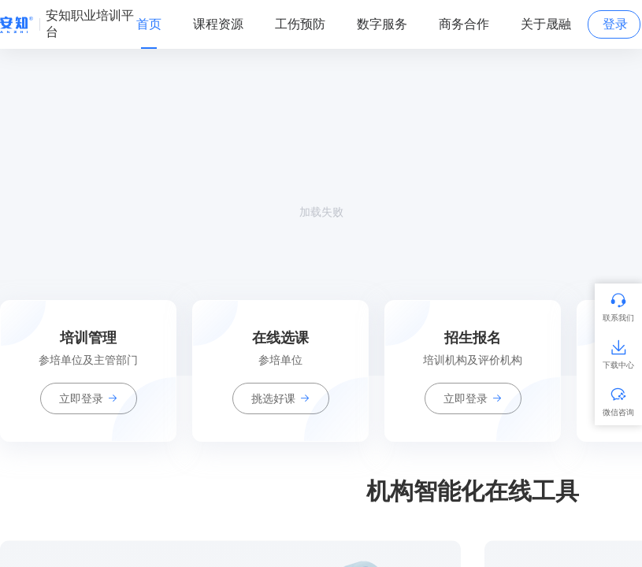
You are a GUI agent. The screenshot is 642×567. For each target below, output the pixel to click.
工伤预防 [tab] (300, 24)
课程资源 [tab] (218, 24)
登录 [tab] (615, 24)
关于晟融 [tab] (546, 24)
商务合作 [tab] (464, 24)
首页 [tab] (148, 24)
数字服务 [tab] (382, 24)
